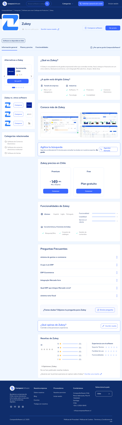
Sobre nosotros (39, 392)
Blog (35, 396)
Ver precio (113, 28)
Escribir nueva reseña (50, 29)
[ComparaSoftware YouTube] (15, 406)
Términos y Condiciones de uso (103, 420)
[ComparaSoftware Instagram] (23, 406)
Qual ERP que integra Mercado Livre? (79, 288)
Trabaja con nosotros (41, 404)
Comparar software (93, 28)
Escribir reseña (109, 326)
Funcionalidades (42, 47)
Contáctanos (78, 388)
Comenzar (55, 191)
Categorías (68, 3)
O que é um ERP (79, 265)
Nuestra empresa (40, 388)
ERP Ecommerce (79, 272)
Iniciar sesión (113, 3)
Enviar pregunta (105, 310)
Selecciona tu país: (102, 387)
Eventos (36, 400)
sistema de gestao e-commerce (79, 257)
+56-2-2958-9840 (79, 405)
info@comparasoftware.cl (82, 410)
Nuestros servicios (59, 392)
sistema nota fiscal (79, 295)
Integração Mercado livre (79, 280)
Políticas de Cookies (86, 419)
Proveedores (58, 388)
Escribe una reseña (93, 374)
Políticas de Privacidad (71, 419)
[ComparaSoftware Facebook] (19, 406)
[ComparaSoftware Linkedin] (11, 406)
